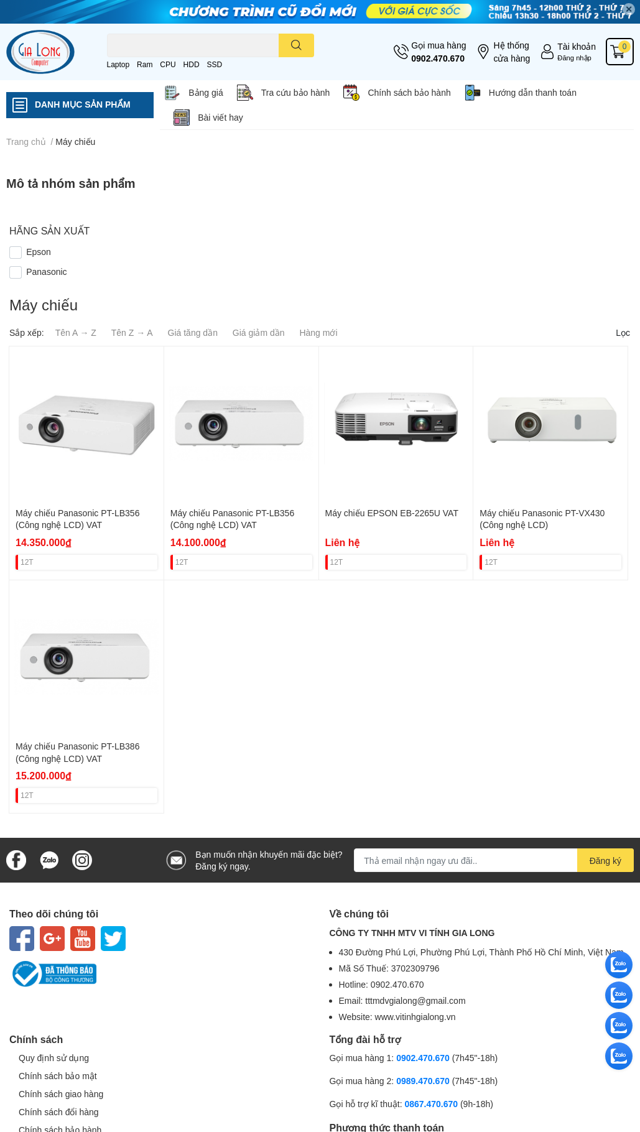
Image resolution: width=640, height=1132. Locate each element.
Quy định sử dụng (54, 1057)
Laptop (118, 64)
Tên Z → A (132, 332)
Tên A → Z (75, 332)
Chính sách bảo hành (409, 92)
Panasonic (46, 271)
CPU (167, 64)
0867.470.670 (432, 1103)
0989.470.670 (424, 1080)
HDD (191, 64)
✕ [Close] (629, 9)
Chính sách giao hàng (61, 1093)
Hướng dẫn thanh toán (533, 92)
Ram (144, 64)
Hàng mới (318, 332)
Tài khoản (576, 46)
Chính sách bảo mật (58, 1075)
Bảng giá (205, 92)
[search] (296, 45)
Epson (38, 251)
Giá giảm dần (259, 332)
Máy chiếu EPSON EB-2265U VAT (391, 513)
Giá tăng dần (193, 332)
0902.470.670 (438, 58)
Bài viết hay (220, 117)
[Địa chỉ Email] (494, 860)
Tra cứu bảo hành (295, 92)
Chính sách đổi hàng (59, 1111)
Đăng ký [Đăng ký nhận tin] (605, 860)
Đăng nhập (574, 57)
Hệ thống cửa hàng (511, 51)
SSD (214, 64)
